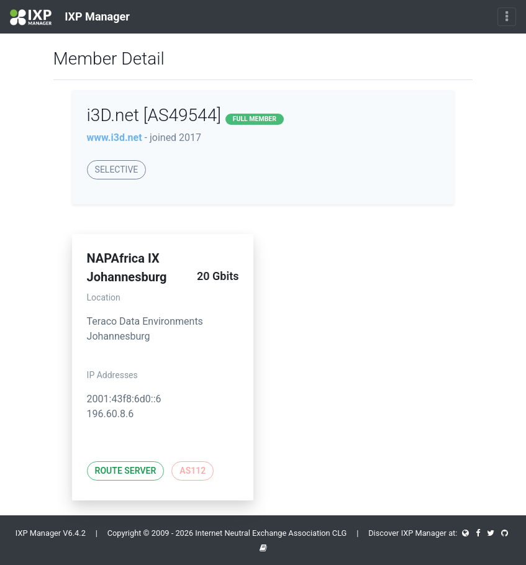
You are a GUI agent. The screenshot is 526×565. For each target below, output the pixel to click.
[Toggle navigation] (506, 16)
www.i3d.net (114, 137)
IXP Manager (70, 17)
